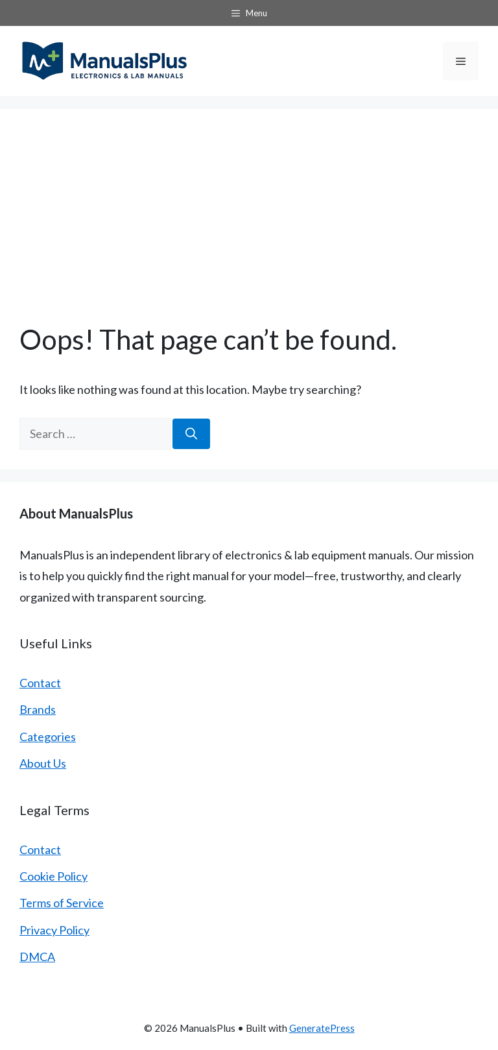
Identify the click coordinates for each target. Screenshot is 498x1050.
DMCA (37, 956)
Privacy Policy (54, 930)
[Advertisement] (249, 226)
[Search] (191, 434)
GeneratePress (322, 1028)
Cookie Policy (53, 876)
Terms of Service (61, 903)
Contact (40, 683)
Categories (47, 736)
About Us (42, 763)
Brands (37, 709)
